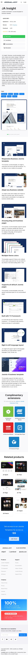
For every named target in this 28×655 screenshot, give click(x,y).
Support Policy (18, 574)
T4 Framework (4, 568)
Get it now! (7, 36)
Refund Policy (4, 588)
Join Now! (14, 539)
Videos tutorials (18, 568)
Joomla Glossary (18, 571)
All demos (3, 574)
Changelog (15, 24)
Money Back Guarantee (14, 604)
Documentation (8, 44)
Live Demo (7, 40)
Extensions (3, 571)
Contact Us (3, 594)
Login (24, 2)
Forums (16, 562)
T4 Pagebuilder (4, 565)
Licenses (3, 591)
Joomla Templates (5, 562)
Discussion (7, 48)
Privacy (2, 585)
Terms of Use (4, 582)
